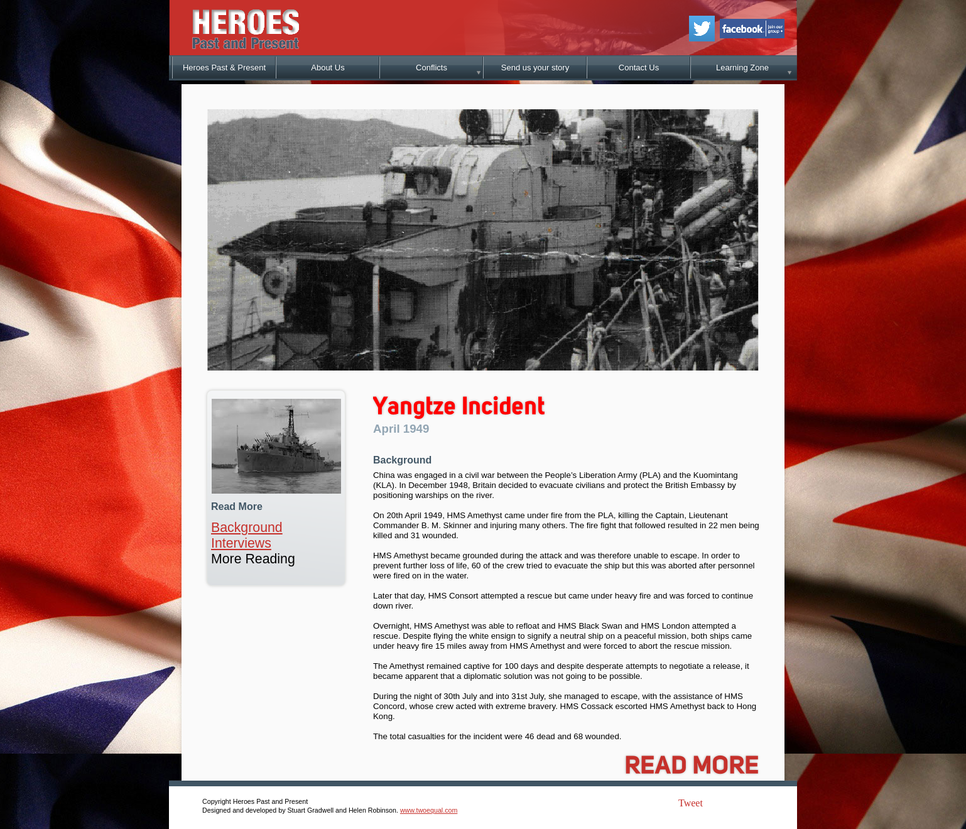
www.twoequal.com (428, 810)
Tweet (690, 803)
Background (247, 527)
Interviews (241, 543)
